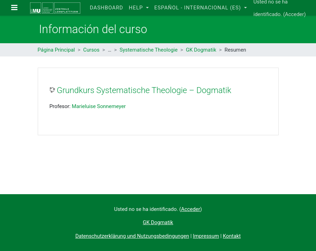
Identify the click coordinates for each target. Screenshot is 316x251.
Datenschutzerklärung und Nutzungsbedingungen (132, 236)
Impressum (206, 236)
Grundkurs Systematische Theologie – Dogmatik (144, 90)
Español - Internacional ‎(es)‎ (198, 8)
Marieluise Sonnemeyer (99, 106)
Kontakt (232, 236)
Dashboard (106, 8)
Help (137, 8)
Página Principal (56, 50)
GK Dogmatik (201, 50)
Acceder (294, 14)
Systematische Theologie (148, 50)
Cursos (91, 50)
